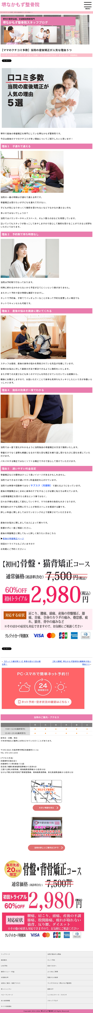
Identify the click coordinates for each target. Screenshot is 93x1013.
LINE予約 (4, 966)
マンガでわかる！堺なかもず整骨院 (60, 983)
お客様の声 (4, 977)
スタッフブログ (53, 1000)
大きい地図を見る (46, 808)
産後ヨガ (51, 989)
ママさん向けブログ (48, 55)
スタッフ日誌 (32, 55)
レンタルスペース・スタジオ (57, 995)
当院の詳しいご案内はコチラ (46, 848)
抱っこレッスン (6, 989)
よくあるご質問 (53, 971)
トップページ (5, 954)
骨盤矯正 (74, 55)
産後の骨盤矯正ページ (13, 538)
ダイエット (63, 55)
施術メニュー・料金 (7, 971)
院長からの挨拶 (53, 977)
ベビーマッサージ (7, 995)
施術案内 (4, 960)
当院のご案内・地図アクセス (10, 983)
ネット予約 (51, 960)
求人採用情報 (5, 1000)
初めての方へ (52, 966)
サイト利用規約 (6, 1006)
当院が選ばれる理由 (54, 954)
